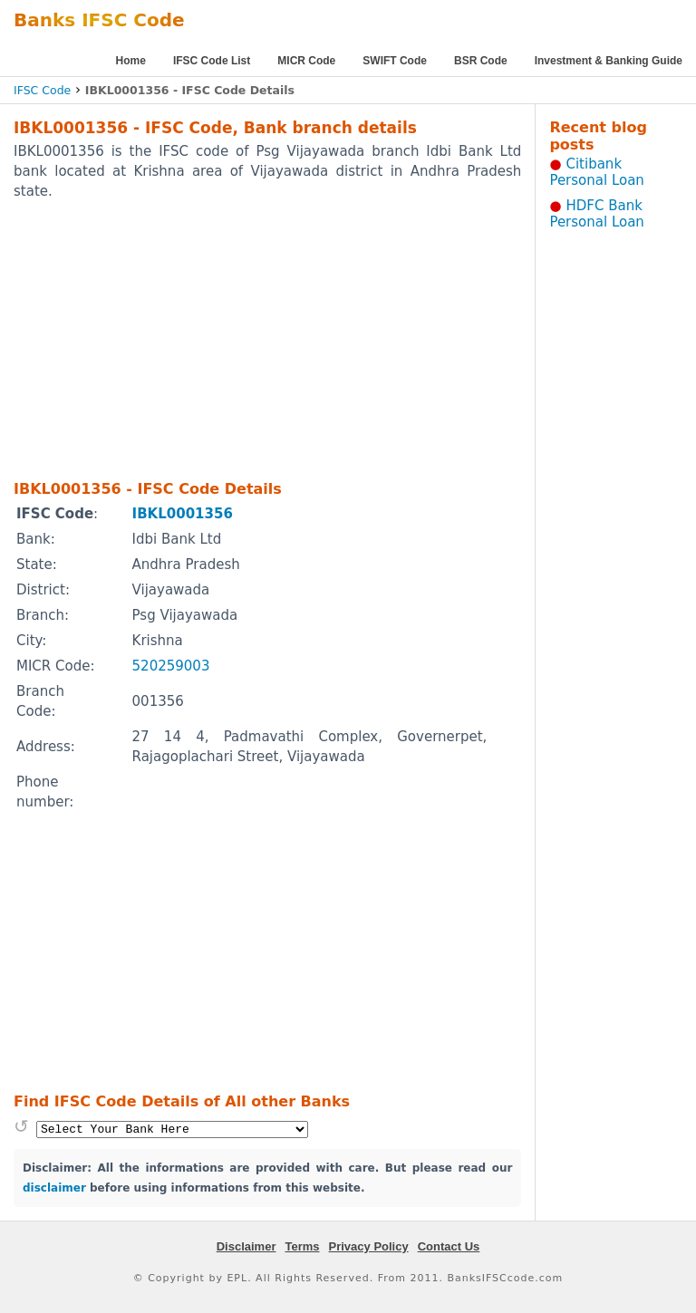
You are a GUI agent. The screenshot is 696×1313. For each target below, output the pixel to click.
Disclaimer (246, 1246)
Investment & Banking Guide (608, 60)
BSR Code (481, 60)
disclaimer (54, 1188)
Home (131, 60)
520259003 (171, 666)
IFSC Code (42, 90)
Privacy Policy (369, 1246)
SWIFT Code (394, 60)
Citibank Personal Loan (596, 172)
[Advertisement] (243, 339)
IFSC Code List (211, 60)
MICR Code (306, 60)
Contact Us (449, 1246)
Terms (302, 1246)
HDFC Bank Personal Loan (596, 214)
